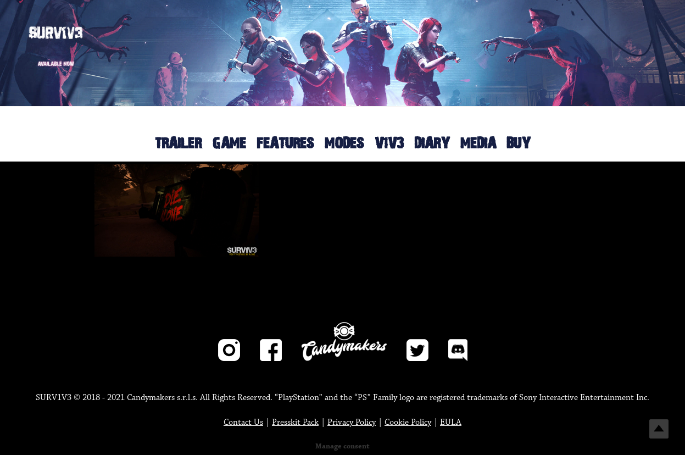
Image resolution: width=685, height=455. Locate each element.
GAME (229, 143)
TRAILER (178, 143)
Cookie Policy (408, 422)
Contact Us (243, 422)
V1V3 (389, 143)
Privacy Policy (351, 422)
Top (659, 429)
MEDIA (478, 143)
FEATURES (285, 143)
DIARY (432, 143)
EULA (450, 422)
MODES (344, 143)
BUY (518, 143)
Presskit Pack (295, 422)
